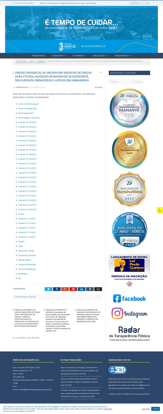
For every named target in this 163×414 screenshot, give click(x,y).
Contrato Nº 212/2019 (27, 173)
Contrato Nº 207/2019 (27, 150)
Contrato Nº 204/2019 (27, 136)
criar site (124, 379)
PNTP (119, 394)
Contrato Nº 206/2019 (27, 145)
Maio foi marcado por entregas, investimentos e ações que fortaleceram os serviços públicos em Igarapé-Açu (69, 3)
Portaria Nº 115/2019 (27, 223)
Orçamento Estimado (27, 255)
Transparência (121, 55)
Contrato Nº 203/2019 (27, 131)
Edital (20, 246)
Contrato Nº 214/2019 (27, 182)
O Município (57, 55)
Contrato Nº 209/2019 (27, 159)
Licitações (98, 87)
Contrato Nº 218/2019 (27, 200)
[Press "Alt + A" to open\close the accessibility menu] (160, 210)
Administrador (22, 87)
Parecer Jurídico (24, 260)
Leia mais (108, 409)
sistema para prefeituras (140, 379)
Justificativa (23, 273)
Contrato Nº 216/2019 (27, 191)
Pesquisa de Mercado (27, 264)
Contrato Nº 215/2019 (27, 186)
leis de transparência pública (120, 388)
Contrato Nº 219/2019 (27, 205)
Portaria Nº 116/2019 (27, 228)
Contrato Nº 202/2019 (27, 127)
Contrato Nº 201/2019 (27, 122)
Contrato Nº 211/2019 (27, 168)
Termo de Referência (27, 269)
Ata (19, 278)
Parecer (21, 214)
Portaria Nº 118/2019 (27, 237)
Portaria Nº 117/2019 (27, 232)
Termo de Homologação (28, 104)
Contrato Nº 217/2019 (27, 195)
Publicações (99, 55)
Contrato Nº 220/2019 (27, 209)
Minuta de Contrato (26, 250)
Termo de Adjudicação (27, 108)
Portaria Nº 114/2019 (27, 218)
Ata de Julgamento (25, 113)
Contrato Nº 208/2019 (27, 154)
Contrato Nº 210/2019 (27, 163)
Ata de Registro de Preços (29, 117)
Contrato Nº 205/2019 (27, 140)
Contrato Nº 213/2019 (27, 177)
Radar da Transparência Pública (137, 394)
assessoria (126, 382)
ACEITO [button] (155, 409)
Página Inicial (38, 55)
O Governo (78, 55)
